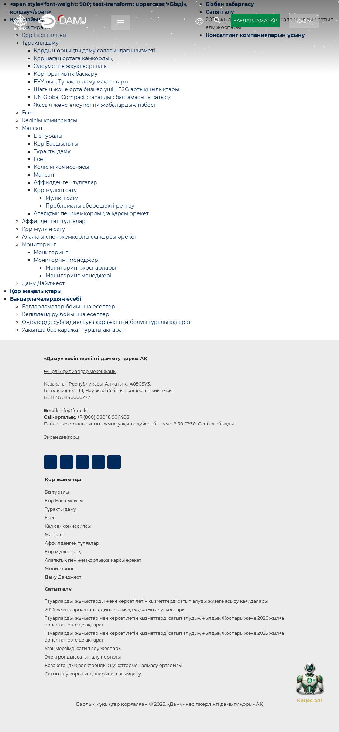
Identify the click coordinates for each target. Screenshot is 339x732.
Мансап (32, 128)
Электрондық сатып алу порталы (83, 657)
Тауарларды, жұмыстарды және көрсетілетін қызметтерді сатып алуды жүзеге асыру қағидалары (156, 601)
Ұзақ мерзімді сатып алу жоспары (83, 648)
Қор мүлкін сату (55, 190)
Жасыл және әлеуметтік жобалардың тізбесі (94, 105)
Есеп (28, 112)
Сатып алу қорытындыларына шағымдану (93, 674)
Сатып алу (58, 589)
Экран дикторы (61, 437)
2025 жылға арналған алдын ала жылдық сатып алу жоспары (115, 609)
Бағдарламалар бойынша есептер (68, 306)
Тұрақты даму (52, 151)
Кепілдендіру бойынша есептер (65, 314)
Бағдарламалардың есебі (45, 298)
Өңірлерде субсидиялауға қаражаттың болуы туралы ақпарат (106, 322)
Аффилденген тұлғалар (65, 182)
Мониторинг (39, 244)
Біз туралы (48, 136)
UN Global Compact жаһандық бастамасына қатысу (102, 97)
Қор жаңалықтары (36, 291)
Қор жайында (63, 479)
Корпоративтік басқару (65, 74)
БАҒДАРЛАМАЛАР (255, 20)
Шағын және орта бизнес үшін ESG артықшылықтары (106, 89)
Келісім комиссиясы (49, 120)
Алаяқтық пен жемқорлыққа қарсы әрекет (91, 213)
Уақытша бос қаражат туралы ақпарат (73, 329)
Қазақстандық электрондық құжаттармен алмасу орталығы (113, 665)
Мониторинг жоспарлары (80, 267)
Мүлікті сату (61, 198)
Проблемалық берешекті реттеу (89, 205)
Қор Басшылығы (56, 143)
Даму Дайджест (43, 283)
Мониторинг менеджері (67, 260)
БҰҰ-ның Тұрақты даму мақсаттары (81, 81)
